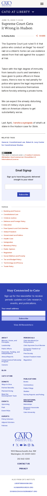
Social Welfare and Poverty (14, 256)
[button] (23, 12)
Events (5, 401)
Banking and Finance (12, 211)
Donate (5, 382)
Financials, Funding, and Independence (11, 353)
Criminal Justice (10, 218)
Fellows (5, 426)
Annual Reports (7, 357)
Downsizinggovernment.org (23, 491)
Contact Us (23, 464)
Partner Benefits (8, 388)
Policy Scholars (7, 419)
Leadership (6, 345)
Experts (5, 416)
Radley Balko (9, 36)
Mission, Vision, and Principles (9, 341)
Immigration (8, 242)
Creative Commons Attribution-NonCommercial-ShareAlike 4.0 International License (21, 157)
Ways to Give (7, 384)
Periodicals (29, 338)
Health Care (8, 239)
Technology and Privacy (13, 263)
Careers (5, 365)
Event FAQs (6, 411)
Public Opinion (9, 249)
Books (26, 382)
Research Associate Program (31, 408)
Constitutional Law (11, 214)
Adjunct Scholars (8, 422)
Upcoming (5, 404)
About (5, 338)
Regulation (8, 253)
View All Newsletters (23, 325)
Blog (4, 370)
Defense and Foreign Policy (14, 221)
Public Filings (28, 388)
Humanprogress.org (23, 487)
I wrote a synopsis (23, 122)
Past (3, 407)
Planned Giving (7, 391)
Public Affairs (7, 349)
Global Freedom (10, 232)
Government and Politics (13, 235)
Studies (26, 391)
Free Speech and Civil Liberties (16, 228)
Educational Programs (30, 400)
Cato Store (7, 376)
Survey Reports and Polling (34, 395)
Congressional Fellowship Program (11, 361)
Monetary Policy (10, 245)
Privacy (23, 469)
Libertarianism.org (23, 483)
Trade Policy (9, 266)
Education (8, 225)
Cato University (29, 412)
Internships (28, 404)
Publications (30, 379)
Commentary (28, 385)
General (5, 142)
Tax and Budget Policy (12, 259)
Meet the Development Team (9, 395)
